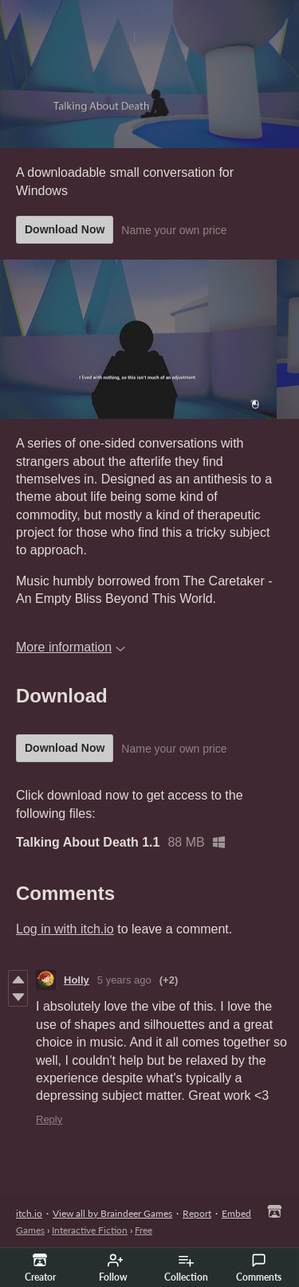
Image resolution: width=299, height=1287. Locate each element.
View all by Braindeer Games (112, 1213)
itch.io (29, 1213)
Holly (76, 980)
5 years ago (124, 980)
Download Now (64, 229)
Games (30, 1230)
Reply (49, 1119)
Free (143, 1230)
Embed (236, 1213)
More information (70, 647)
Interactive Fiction (90, 1230)
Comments (258, 1268)
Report (197, 1213)
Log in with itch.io (65, 929)
